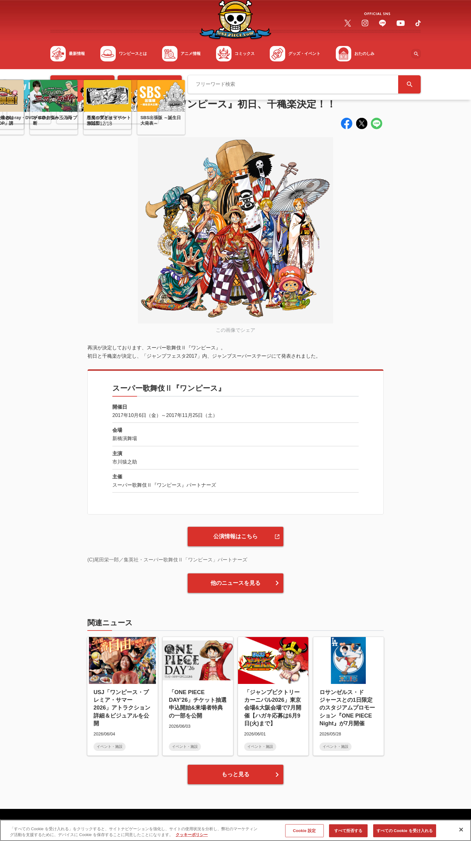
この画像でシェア (235, 330)
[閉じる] (461, 832)
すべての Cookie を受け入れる (405, 832)
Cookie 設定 (304, 832)
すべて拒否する (348, 832)
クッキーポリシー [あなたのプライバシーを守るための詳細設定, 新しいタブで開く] (192, 837)
